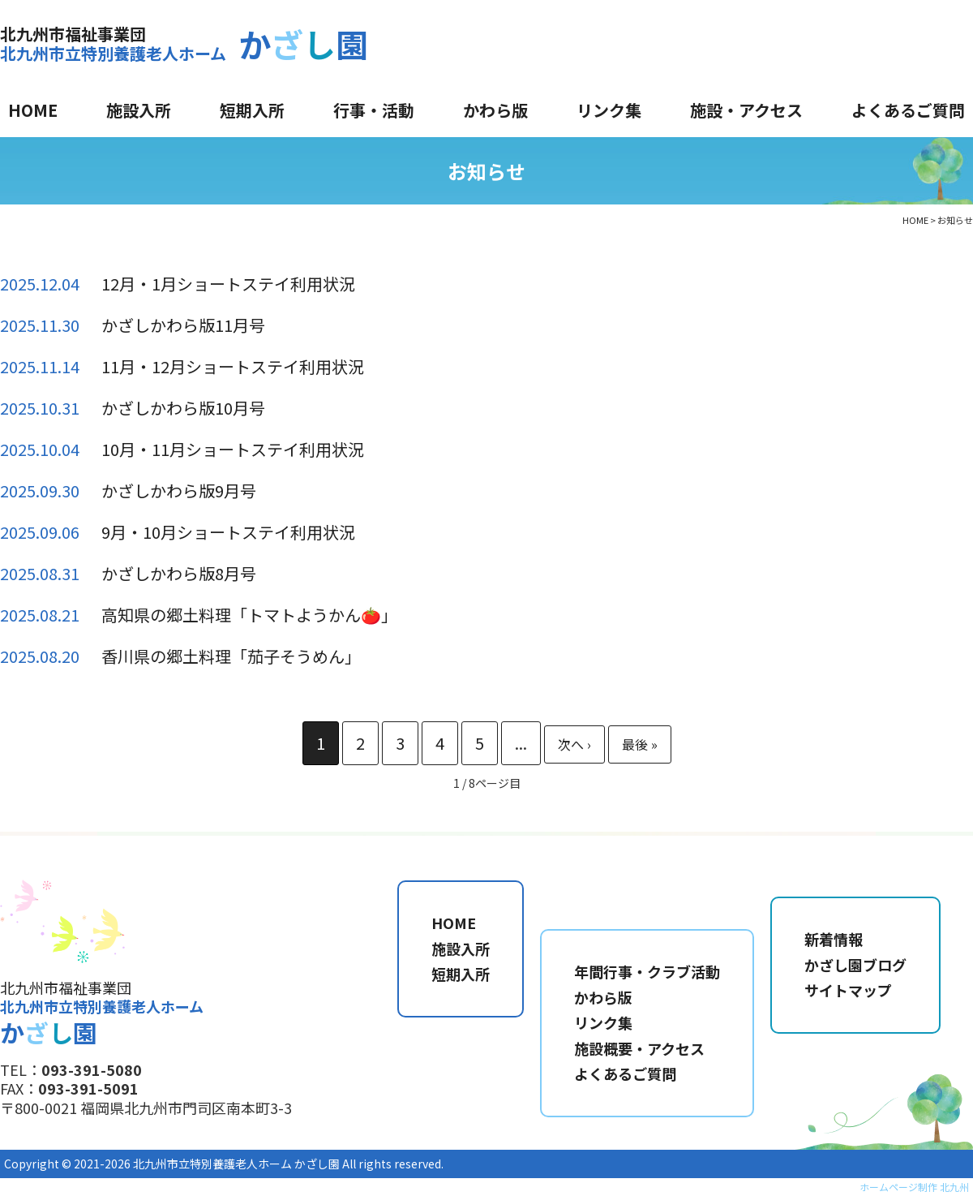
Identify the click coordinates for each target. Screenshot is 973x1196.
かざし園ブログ (855, 964)
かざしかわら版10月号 (183, 407)
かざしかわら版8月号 (178, 573)
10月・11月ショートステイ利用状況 (232, 449)
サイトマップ (848, 989)
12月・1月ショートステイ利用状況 (228, 283)
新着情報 (833, 938)
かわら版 (495, 110)
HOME (33, 110)
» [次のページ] (574, 744)
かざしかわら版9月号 (178, 490)
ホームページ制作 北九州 (914, 1187)
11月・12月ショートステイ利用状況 (232, 366)
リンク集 (609, 110)
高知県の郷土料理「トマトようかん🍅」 (249, 614)
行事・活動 (373, 110)
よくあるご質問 (908, 110)
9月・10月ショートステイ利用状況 (228, 532)
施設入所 (138, 110)
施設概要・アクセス (639, 1048)
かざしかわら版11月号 (183, 325)
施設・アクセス (746, 110)
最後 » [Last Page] (639, 744)
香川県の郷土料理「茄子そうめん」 (231, 656)
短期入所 (252, 110)
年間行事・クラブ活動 (647, 971)
